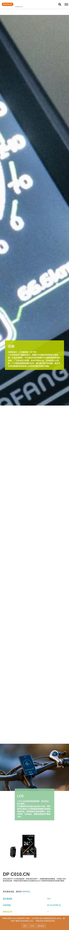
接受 (25, 926)
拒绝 (32, 926)
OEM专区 (26, 892)
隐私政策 (41, 926)
